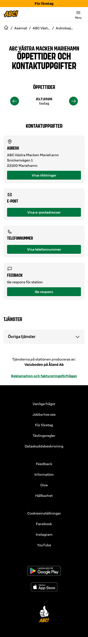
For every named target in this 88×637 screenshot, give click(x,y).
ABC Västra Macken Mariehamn (44, 48)
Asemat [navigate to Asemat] (20, 28)
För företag (44, 3)
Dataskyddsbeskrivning (44, 446)
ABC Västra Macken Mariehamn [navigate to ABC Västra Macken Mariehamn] (41, 28)
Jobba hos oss (44, 414)
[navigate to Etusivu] (6, 28)
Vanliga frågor (44, 404)
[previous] (14, 101)
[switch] (78, 14)
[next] (73, 101)
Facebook (44, 524)
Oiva (44, 485)
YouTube (44, 545)
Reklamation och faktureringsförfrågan (44, 376)
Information (44, 474)
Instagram (44, 534)
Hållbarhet (44, 495)
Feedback (44, 464)
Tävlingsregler (44, 435)
